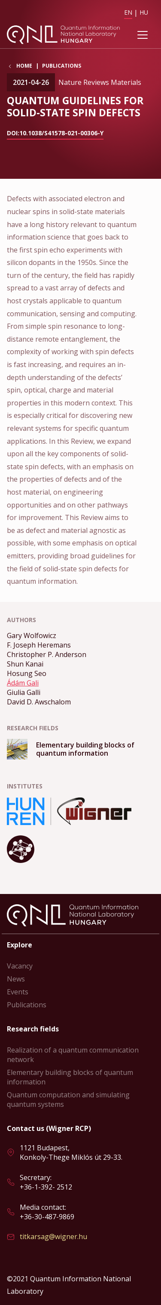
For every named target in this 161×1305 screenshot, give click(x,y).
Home (24, 65)
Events (17, 992)
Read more (80, 749)
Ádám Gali (23, 683)
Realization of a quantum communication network (73, 1054)
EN (128, 12)
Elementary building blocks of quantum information (70, 1077)
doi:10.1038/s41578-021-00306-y (55, 133)
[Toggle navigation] (142, 35)
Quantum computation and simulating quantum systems (68, 1099)
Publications (61, 65)
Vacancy (20, 966)
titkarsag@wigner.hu (53, 1236)
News (16, 979)
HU (144, 12)
